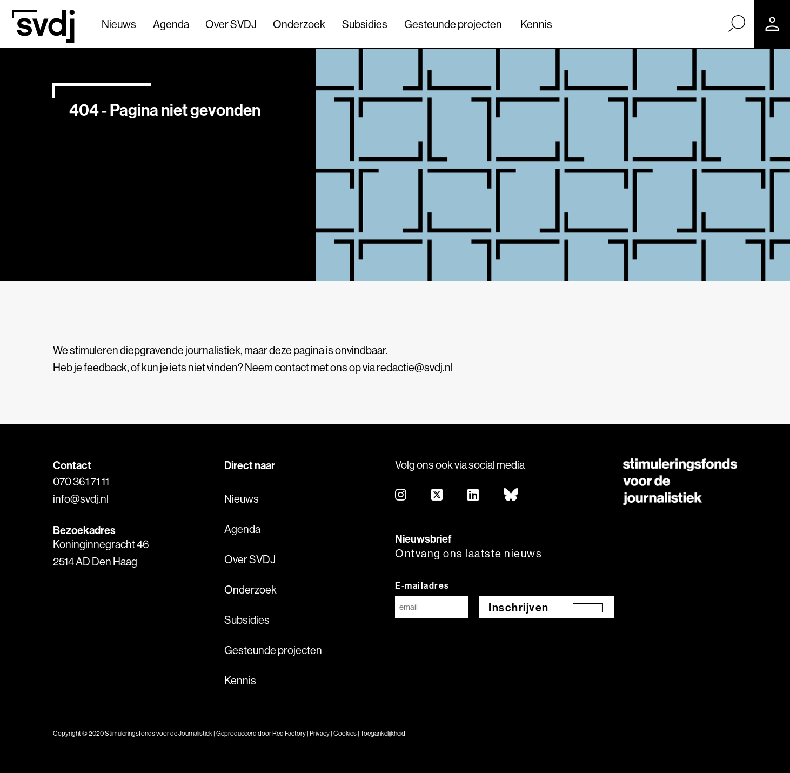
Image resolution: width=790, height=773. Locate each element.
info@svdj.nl (81, 498)
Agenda (171, 24)
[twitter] (437, 495)
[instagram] (401, 495)
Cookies (345, 733)
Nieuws (119, 24)
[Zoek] (736, 23)
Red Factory (289, 733)
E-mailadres (422, 585)
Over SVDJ (231, 24)
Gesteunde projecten (453, 24)
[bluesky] (511, 495)
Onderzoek (299, 24)
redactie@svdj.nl (415, 367)
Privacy (320, 733)
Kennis (536, 24)
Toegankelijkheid (382, 733)
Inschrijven (518, 607)
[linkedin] (473, 495)
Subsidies (364, 24)
